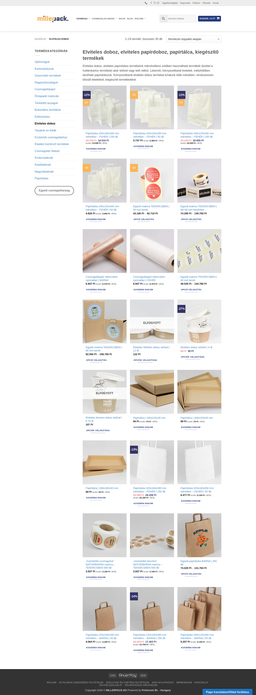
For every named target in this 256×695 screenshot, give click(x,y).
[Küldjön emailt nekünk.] (158, 3)
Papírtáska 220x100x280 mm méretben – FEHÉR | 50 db (149, 135)
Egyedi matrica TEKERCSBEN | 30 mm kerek (151, 208)
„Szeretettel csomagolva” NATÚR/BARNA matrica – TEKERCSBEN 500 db (100, 564)
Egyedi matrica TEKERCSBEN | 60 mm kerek (104, 349)
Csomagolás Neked (104, 18)
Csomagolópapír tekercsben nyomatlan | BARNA (102, 278)
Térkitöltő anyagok (46, 103)
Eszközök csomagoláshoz (51, 137)
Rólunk (140, 18)
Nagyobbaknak (44, 171)
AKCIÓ (122, 19)
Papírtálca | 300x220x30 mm (196, 417)
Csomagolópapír (45, 89)
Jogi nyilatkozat (163, 682)
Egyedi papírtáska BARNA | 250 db (198, 563)
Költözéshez (42, 116)
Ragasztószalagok (46, 82)
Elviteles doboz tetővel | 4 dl (196, 347)
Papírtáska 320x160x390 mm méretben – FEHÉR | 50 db (197, 490)
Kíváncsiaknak (44, 157)
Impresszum (184, 682)
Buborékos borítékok (48, 109)
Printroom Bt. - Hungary (156, 690)
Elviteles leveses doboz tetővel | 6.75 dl (104, 419)
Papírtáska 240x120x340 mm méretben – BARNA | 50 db (197, 636)
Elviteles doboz (45, 123)
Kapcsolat (185, 3)
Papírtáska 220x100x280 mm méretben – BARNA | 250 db (149, 636)
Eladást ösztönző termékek (52, 144)
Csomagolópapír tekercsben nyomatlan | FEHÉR (149, 278)
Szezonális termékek (48, 75)
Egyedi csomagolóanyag (54, 190)
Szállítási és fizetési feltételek (127, 682)
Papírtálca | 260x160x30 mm (102, 488)
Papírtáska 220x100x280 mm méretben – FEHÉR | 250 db (102, 135)
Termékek (83, 18)
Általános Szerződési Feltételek (81, 682)
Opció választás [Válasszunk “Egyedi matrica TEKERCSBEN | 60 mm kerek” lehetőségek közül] (96, 360)
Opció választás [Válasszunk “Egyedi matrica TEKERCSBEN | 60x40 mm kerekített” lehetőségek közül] (191, 219)
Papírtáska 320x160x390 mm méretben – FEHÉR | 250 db (149, 490)
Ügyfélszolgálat (170, 3)
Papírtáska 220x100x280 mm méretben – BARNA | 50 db (102, 636)
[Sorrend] (193, 39)
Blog (130, 19)
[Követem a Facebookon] (151, 3)
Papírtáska (41, 178)
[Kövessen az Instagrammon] (155, 3)
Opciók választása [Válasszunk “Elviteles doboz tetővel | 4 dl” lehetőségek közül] (192, 357)
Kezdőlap (40, 39)
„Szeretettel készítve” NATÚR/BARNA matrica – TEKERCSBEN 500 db (147, 564)
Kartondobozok (44, 68)
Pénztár (206, 3)
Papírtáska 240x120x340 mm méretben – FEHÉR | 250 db (197, 135)
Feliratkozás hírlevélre (141, 685)
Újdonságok (42, 61)
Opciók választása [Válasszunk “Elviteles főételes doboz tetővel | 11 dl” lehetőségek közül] (145, 360)
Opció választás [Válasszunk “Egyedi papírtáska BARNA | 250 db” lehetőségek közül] (191, 574)
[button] (209, 19)
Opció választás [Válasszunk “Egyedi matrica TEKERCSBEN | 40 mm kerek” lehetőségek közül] (191, 290)
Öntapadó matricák (47, 96)
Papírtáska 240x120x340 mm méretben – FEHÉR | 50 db (102, 208)
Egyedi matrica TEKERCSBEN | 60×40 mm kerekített (198, 208)
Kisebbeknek (43, 164)
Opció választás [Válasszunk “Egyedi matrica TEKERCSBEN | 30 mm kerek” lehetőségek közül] (144, 219)
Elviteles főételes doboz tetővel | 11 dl (151, 349)
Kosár (216, 3)
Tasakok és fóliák (45, 130)
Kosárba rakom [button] (96, 149)
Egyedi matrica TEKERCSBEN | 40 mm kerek (198, 278)
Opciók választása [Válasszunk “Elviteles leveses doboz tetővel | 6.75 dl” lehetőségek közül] (98, 430)
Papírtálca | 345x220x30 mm (149, 417)
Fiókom (196, 3)
